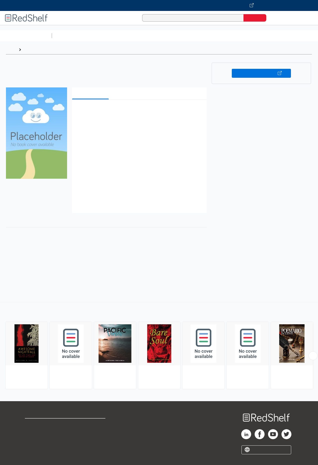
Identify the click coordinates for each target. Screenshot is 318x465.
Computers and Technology (141, 35)
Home (11, 49)
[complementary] (159, 346)
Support (32, 432)
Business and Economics (193, 35)
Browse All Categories (25, 35)
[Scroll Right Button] (313, 355)
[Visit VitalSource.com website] (159, 5)
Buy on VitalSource (261, 73)
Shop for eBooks (41, 424)
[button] (140, 110)
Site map (33, 448)
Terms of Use (92, 424)
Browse (30, 49)
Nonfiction (301, 35)
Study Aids (67, 35)
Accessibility (90, 440)
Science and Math (97, 35)
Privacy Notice (38, 440)
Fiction (281, 35)
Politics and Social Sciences (245, 35)
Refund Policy (91, 432)
